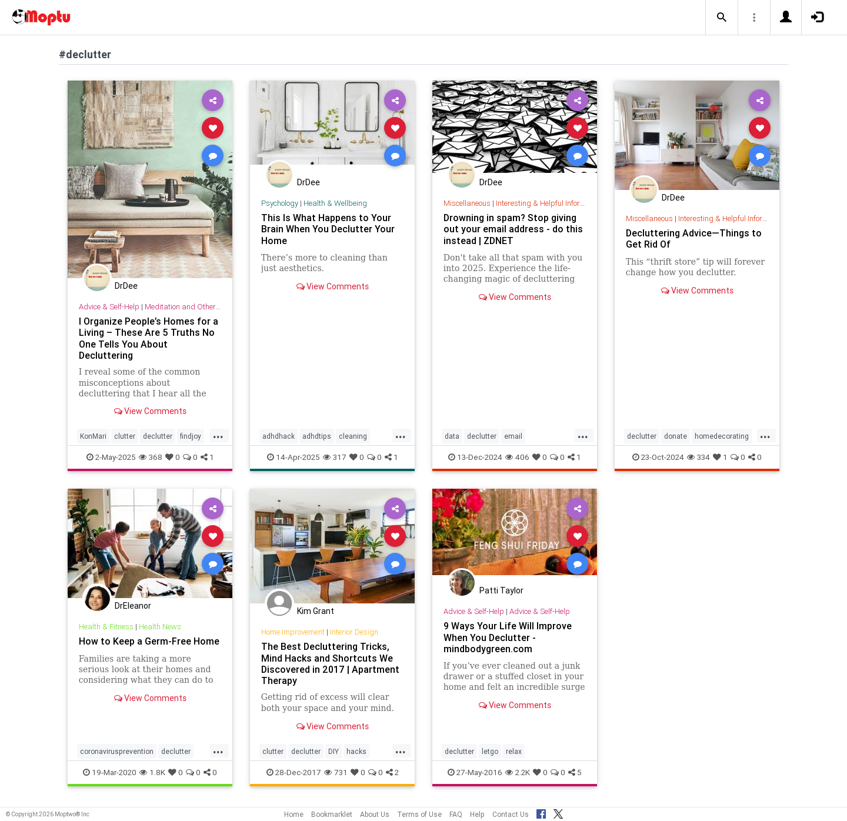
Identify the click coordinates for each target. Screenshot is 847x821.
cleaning (353, 436)
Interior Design (354, 632)
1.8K (152, 772)
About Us (374, 814)
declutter (157, 436)
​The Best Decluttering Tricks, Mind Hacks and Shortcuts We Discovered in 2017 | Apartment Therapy (330, 663)
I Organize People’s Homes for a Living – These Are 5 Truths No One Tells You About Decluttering (148, 338)
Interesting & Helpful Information (549, 203)
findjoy (190, 436)
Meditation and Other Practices (197, 307)
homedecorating (722, 436)
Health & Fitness (106, 627)
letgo (490, 751)
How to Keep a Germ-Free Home (149, 641)
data (452, 436)
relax (514, 751)
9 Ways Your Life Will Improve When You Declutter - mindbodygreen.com (507, 637)
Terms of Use (419, 814)
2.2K (517, 772)
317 (334, 457)
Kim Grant (315, 611)
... (218, 435)
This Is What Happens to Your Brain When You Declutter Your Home (328, 229)
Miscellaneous (467, 203)
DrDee (126, 286)
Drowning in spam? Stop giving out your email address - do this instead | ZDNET (513, 229)
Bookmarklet (331, 814)
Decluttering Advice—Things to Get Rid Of (694, 238)
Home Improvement (293, 632)
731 (336, 772)
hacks (356, 751)
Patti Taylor (501, 590)
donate (675, 436)
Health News (160, 627)
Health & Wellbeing (335, 203)
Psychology (279, 203)
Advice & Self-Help (109, 307)
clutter (124, 436)
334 (698, 457)
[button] (721, 17)
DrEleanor (133, 605)
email (513, 436)
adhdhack (278, 436)
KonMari (93, 436)
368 (150, 457)
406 (517, 457)
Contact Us (510, 814)
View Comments (150, 411)
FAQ (455, 814)
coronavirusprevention (117, 751)
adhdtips (316, 436)
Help (477, 814)
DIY (333, 751)
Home (294, 814)
